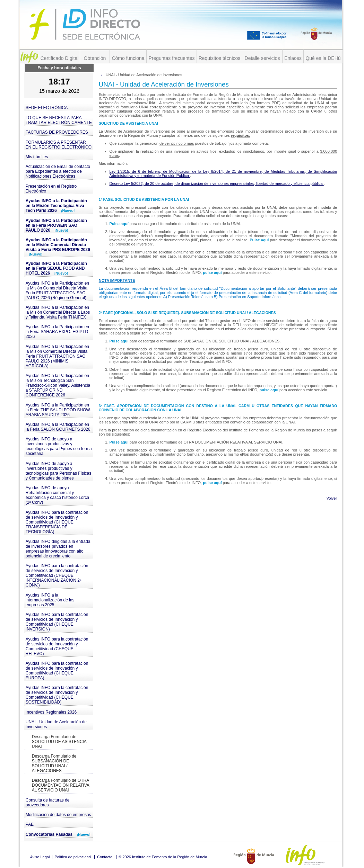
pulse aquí (213, 272)
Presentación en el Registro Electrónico (51, 189)
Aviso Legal (40, 857)
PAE (30, 824)
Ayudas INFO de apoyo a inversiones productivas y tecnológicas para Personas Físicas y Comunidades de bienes (58, 471)
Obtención (95, 58)
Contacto (104, 857)
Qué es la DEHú (322, 58)
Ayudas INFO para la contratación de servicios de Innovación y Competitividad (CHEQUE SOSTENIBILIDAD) (57, 695)
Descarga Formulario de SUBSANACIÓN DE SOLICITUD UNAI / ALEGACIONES (54, 763)
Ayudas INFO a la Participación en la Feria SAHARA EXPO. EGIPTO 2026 (57, 331)
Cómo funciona (128, 58)
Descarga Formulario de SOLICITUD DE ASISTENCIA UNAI (59, 741)
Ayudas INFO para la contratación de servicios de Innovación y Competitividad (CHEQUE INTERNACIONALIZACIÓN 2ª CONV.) (57, 575)
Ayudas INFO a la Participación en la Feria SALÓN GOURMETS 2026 (58, 427)
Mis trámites (37, 156)
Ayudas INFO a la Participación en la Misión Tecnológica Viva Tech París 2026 (56, 205)
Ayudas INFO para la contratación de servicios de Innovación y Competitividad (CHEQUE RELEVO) (57, 646)
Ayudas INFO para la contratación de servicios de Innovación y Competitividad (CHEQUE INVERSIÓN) (57, 622)
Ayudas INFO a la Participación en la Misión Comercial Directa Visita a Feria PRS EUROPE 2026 (58, 247)
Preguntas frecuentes (171, 58)
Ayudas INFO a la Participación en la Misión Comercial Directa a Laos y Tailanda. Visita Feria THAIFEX (58, 312)
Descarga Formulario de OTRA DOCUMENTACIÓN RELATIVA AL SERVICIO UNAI (60, 785)
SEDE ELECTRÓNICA (47, 107)
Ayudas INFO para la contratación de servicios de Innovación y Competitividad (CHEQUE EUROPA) (57, 670)
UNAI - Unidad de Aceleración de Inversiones (56, 724)
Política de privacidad (72, 857)
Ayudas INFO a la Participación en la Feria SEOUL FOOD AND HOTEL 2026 (56, 268)
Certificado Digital (60, 58)
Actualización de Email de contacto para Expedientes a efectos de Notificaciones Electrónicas (58, 171)
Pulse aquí (120, 224)
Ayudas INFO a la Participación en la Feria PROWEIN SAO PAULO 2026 (56, 225)
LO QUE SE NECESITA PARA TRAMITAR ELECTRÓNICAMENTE (59, 120)
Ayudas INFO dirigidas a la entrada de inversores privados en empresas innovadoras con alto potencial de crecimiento (58, 548)
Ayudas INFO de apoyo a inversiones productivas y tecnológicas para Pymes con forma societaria (59, 446)
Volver (332, 498)
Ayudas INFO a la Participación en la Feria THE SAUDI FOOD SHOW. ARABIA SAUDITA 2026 (58, 410)
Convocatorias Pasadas (58, 834)
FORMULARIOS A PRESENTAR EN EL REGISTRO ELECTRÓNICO (59, 145)
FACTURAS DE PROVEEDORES (57, 132)
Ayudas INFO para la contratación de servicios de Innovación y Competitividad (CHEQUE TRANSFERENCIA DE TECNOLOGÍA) (57, 522)
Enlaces (293, 58)
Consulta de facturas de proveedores (48, 802)
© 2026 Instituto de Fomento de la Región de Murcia (163, 857)
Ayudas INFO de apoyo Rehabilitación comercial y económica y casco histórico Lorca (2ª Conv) (57, 495)
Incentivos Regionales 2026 (51, 712)
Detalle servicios (262, 58)
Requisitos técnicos (220, 58)
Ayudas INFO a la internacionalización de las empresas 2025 (50, 600)
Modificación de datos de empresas (58, 814)
